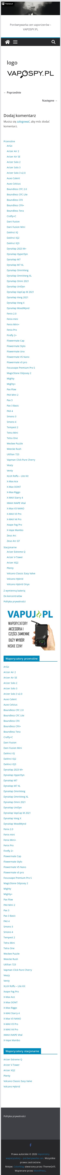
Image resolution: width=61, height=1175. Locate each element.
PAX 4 (10, 411)
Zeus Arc (11, 535)
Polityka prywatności (15, 601)
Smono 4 (11, 421)
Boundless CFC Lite (17, 194)
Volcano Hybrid (15, 578)
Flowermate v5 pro (17, 362)
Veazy (10, 465)
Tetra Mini (12, 432)
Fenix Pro (12, 329)
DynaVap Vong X (15, 302)
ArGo (9, 145)
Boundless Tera (15, 210)
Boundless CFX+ (15, 205)
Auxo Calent (13, 178)
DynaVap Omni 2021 (18, 281)
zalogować (23, 121)
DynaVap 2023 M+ (16, 248)
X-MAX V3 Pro (14, 513)
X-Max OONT (14, 486)
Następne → (49, 100)
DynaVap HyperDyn (17, 254)
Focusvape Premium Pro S (21, 367)
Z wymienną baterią (14, 590)
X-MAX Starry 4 (15, 497)
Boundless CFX (15, 199)
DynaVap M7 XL (15, 264)
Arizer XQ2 (12, 562)
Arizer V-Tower (15, 557)
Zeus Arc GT (13, 540)
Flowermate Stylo (16, 346)
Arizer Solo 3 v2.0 (16, 172)
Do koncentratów (13, 596)
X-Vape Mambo (15, 530)
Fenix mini (12, 319)
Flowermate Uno (16, 351)
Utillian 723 (13, 454)
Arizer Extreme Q (16, 551)
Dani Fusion (13, 221)
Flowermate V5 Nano (18, 356)
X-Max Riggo (13, 492)
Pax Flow (11, 389)
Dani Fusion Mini (16, 227)
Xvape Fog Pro (14, 524)
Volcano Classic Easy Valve (21, 573)
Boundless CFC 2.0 (17, 189)
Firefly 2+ (12, 335)
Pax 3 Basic (13, 405)
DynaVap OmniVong (17, 270)
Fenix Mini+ (13, 324)
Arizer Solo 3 (13, 167)
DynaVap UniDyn (16, 286)
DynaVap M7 (13, 259)
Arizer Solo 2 (13, 162)
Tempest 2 (12, 427)
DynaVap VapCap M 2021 (20, 291)
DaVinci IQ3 (13, 243)
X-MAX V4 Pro (14, 519)
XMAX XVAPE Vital (16, 503)
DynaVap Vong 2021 (17, 297)
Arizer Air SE (13, 156)
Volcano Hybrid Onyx (18, 584)
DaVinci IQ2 (13, 237)
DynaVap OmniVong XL (19, 275)
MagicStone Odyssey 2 (19, 373)
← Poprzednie (12, 92)
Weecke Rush (14, 448)
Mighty (10, 378)
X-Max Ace (12, 481)
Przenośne (9, 141)
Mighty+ (11, 383)
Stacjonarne (10, 547)
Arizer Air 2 (13, 151)
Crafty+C (11, 216)
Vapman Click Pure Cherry (21, 459)
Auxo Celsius (14, 183)
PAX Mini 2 (12, 394)
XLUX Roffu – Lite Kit (17, 476)
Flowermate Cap (15, 340)
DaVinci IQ (12, 232)
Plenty (10, 568)
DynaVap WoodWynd (18, 308)
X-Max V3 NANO (15, 508)
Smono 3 (11, 416)
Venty (10, 470)
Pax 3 (10, 400)
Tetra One (12, 438)
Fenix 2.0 (11, 313)
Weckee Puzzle (15, 443)
